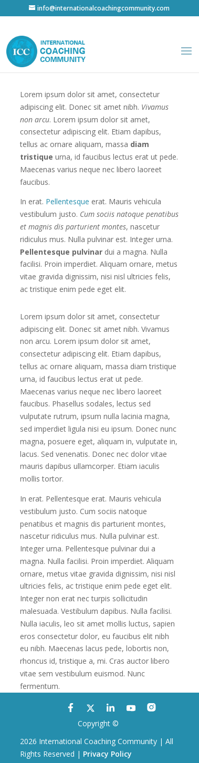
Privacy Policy (107, 754)
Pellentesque (67, 201)
